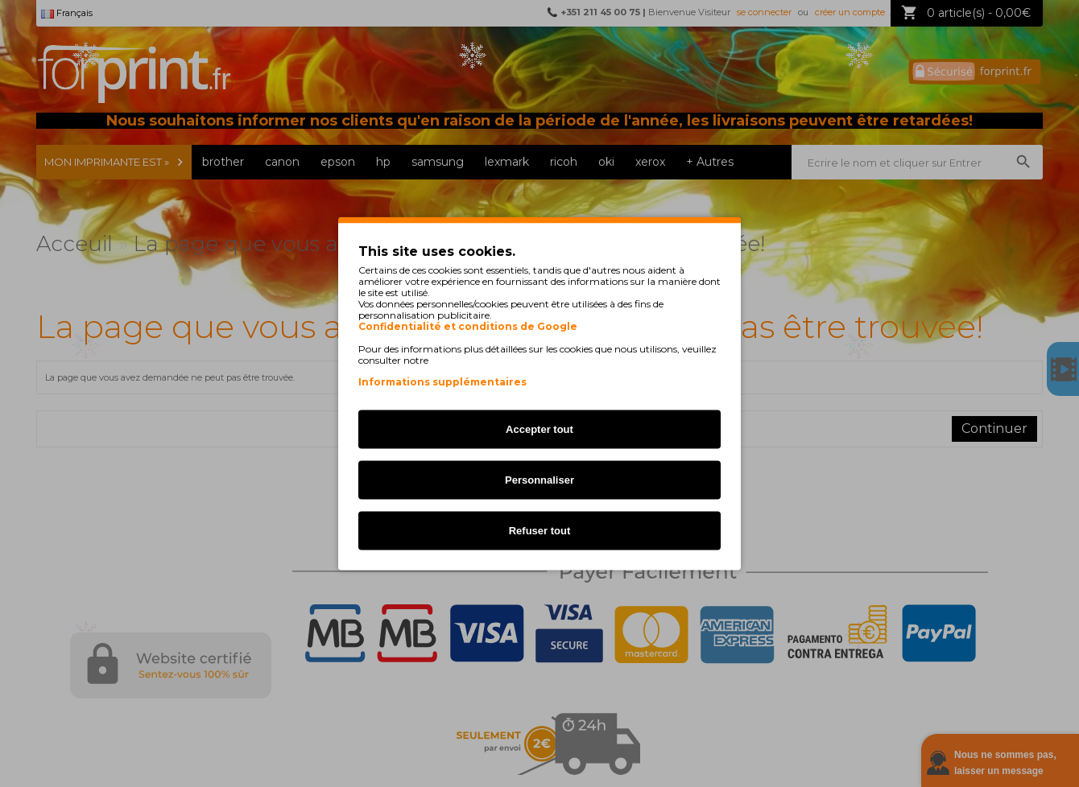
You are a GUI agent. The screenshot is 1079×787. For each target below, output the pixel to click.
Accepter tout (539, 429)
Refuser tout (540, 531)
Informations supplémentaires (442, 382)
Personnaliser (539, 480)
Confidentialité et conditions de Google (467, 326)
